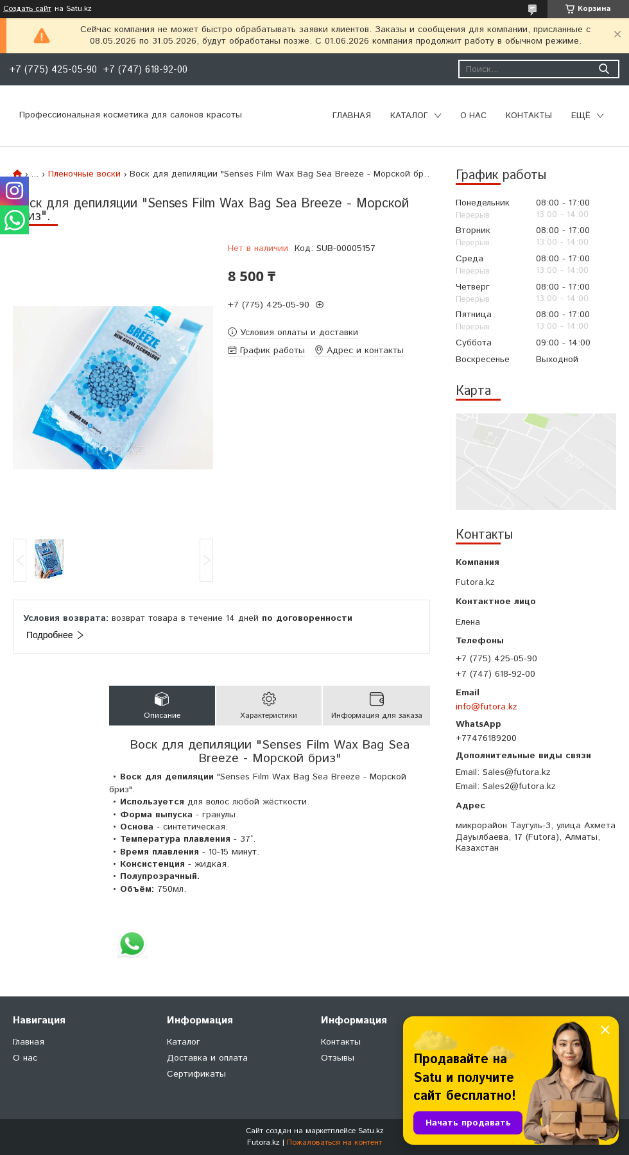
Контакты (529, 116)
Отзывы (337, 1058)
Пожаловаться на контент (334, 1142)
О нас (473, 116)
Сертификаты (196, 1074)
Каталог (409, 116)
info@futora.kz (486, 706)
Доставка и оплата (207, 1058)
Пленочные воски (84, 173)
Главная (351, 116)
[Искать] (603, 69)
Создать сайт (27, 8)
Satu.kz (371, 1130)
